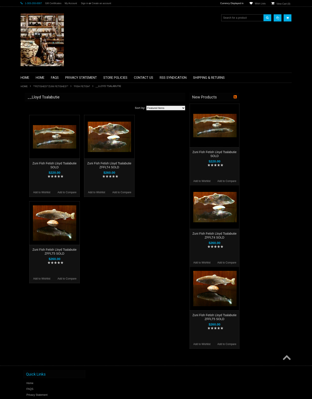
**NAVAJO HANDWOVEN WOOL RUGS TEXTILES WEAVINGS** (46, 208)
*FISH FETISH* (82, 86)
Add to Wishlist (93, 192)
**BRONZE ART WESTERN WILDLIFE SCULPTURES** (45, 142)
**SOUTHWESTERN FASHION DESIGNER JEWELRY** (41, 219)
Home (24, 86)
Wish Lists (260, 3)
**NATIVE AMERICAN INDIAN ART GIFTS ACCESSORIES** (43, 175)
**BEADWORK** (32, 132)
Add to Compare (119, 192)
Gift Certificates (53, 3)
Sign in (84, 3)
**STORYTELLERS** (35, 239)
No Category (30, 246)
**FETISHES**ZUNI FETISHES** (50, 86)
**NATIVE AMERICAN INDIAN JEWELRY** (40, 186)
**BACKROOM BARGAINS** (40, 107)
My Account (71, 3)
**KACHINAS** (32, 165)
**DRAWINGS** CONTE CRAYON (43, 151)
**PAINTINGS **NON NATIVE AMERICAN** (40, 123)
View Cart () (283, 3)
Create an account (101, 3)
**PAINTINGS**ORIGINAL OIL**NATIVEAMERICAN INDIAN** (43, 197)
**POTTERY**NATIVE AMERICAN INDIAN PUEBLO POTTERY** (43, 230)
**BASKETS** (31, 114)
